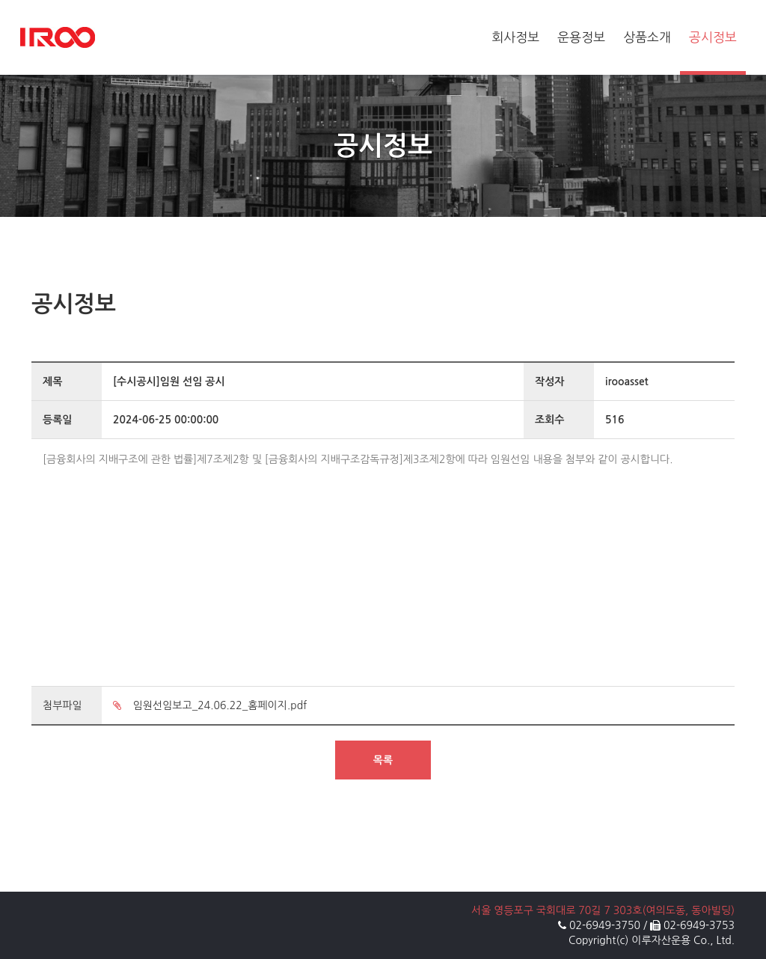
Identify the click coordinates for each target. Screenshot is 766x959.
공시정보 (713, 37)
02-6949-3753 (699, 925)
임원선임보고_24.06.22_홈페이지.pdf (210, 705)
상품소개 (647, 37)
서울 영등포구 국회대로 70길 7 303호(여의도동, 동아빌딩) (603, 910)
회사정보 (515, 37)
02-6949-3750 (604, 925)
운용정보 (581, 37)
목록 (383, 760)
